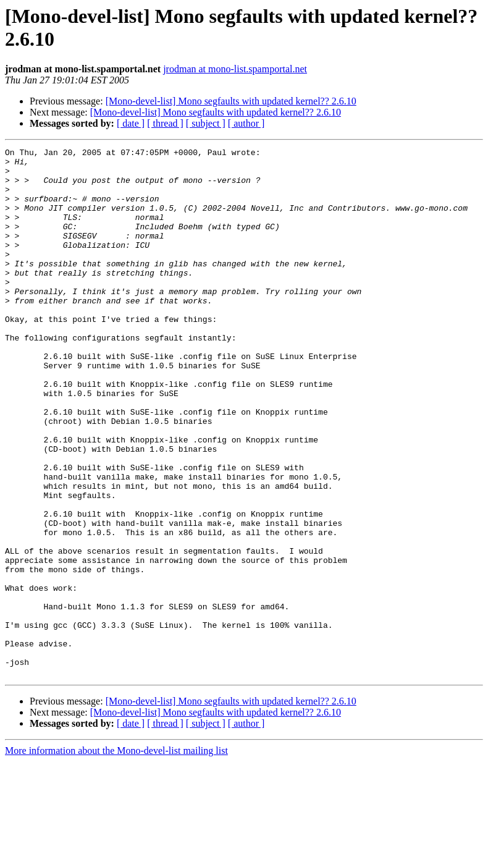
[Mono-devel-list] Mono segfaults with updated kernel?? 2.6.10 (231, 101)
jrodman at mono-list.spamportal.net (235, 69)
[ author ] (246, 123)
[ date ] (131, 123)
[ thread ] (165, 123)
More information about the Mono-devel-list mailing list (116, 856)
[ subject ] (205, 123)
